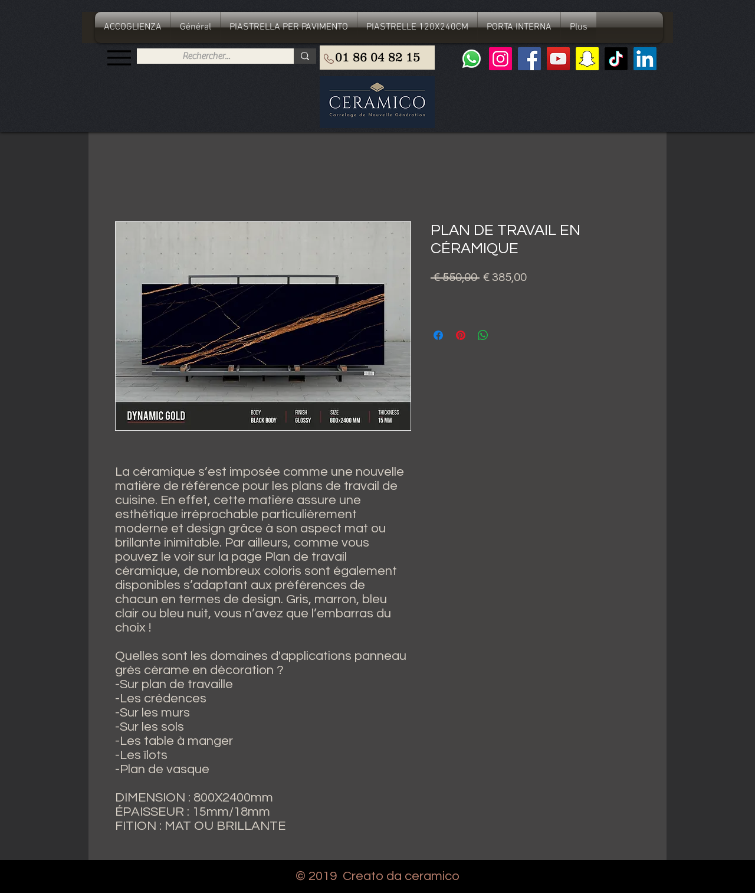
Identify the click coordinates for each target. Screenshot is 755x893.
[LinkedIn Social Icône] (644, 58)
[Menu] (118, 57)
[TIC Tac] (616, 58)
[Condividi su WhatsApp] (483, 335)
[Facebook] (529, 58)
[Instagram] (500, 58)
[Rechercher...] (206, 56)
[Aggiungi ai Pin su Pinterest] (461, 335)
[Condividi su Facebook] (438, 335)
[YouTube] (558, 58)
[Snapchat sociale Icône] (587, 58)
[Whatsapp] (471, 58)
